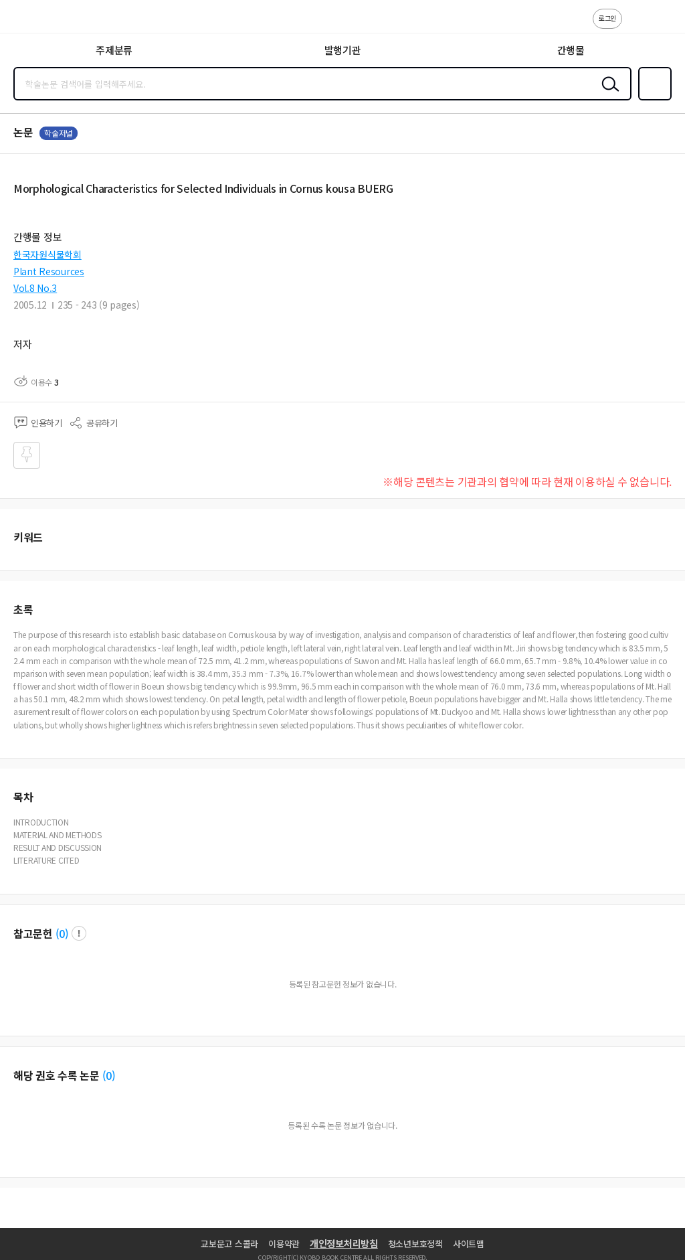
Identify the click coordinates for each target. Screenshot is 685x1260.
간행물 (571, 50)
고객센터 (636, 25)
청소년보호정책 (415, 1243)
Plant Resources (48, 271)
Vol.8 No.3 (35, 288)
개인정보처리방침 (344, 1243)
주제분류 (114, 50)
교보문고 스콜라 (229, 1243)
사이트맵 (468, 1243)
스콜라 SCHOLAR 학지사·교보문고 (40, 20)
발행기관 (342, 50)
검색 (607, 94)
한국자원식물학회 (47, 254)
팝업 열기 (79, 933)
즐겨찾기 (652, 99)
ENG (664, 25)
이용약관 (284, 1243)
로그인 (607, 18)
